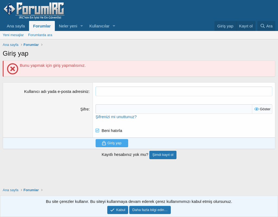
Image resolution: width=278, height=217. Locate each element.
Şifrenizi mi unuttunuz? (116, 116)
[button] (81, 26)
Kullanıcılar (99, 26)
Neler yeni (68, 26)
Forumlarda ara (40, 35)
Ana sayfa (16, 26)
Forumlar (42, 26)
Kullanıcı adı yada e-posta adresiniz (56, 91)
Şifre (84, 109)
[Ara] (266, 26)
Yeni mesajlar (13, 35)
